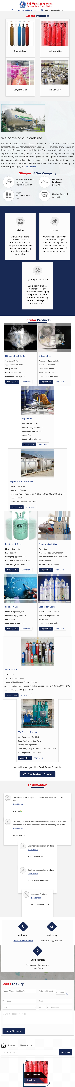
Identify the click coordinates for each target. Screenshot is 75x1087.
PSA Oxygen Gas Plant (28, 732)
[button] (29, 10)
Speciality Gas (11, 607)
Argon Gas (27, 418)
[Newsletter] (30, 1052)
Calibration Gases (47, 607)
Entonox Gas (45, 356)
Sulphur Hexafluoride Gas (21, 481)
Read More (18, 804)
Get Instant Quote (37, 774)
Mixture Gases (11, 669)
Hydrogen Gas (54, 51)
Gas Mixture (20, 51)
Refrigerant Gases (13, 544)
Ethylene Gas (20, 89)
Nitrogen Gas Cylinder (15, 356)
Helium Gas (55, 89)
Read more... (32, 166)
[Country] (19, 1007)
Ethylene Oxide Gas (48, 544)
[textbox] (60, 992)
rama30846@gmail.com (53, 10)
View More (26, 381)
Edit (67, 993)
